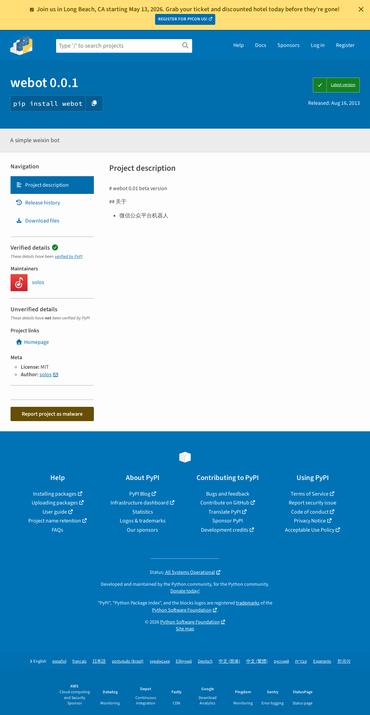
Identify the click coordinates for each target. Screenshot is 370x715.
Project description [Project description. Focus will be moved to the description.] (42, 185)
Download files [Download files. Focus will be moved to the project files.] (38, 221)
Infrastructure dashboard (140, 502)
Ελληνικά (184, 661)
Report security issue (312, 502)
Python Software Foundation (182, 610)
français (79, 661)
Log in (318, 45)
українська (160, 661)
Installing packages (55, 494)
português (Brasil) (128, 661)
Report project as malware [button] (52, 414)
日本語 (99, 661)
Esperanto (322, 661)
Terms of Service (310, 494)
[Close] (361, 9)
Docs (260, 45)
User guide (55, 512)
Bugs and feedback (227, 494)
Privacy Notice (310, 521)
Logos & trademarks (143, 521)
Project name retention (54, 521)
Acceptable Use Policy (309, 530)
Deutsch (205, 661)
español (59, 661)
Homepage (32, 342)
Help (238, 45)
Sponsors (289, 45)
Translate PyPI (224, 512)
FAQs (57, 530)
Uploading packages (55, 502)
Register (345, 45)
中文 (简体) (229, 661)
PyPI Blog (139, 494)
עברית (301, 661)
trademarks (247, 602)
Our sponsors (142, 530)
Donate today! (185, 591)
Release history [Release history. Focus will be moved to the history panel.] (38, 202)
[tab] (52, 185)
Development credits (224, 530)
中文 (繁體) (257, 661)
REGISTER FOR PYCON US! (182, 19)
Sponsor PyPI (227, 521)
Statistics (142, 512)
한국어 (344, 661)
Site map (185, 628)
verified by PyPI (68, 256)
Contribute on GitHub (224, 502)
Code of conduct (310, 512)
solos (45, 374)
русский (281, 661)
